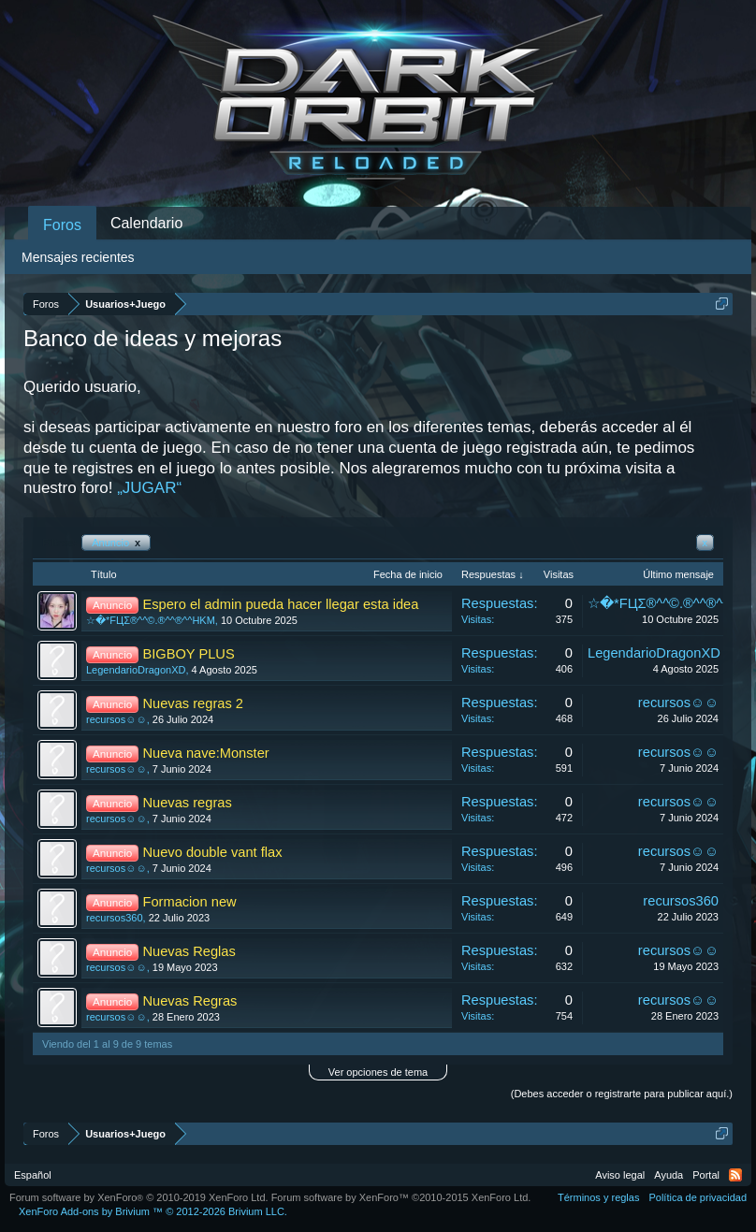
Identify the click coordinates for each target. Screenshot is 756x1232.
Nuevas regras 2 (192, 703)
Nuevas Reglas (188, 951)
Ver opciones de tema (378, 1072)
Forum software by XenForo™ (401, 1197)
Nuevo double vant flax (212, 852)
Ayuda (668, 1175)
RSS (735, 1174)
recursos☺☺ (116, 719)
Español (32, 1175)
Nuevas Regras (189, 1000)
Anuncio (116, 542)
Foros (62, 225)
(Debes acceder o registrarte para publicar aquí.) (622, 1093)
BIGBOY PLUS (188, 653)
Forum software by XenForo (139, 1197)
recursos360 (114, 917)
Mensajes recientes (78, 257)
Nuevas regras (186, 802)
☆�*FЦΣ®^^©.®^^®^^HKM (150, 620)
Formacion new (189, 901)
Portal (706, 1175)
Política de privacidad (697, 1197)
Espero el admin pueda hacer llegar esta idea (280, 604)
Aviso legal (620, 1175)
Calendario (146, 223)
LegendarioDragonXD (135, 669)
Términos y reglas (598, 1197)
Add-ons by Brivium (153, 1211)
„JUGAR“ (149, 488)
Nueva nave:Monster (205, 753)
